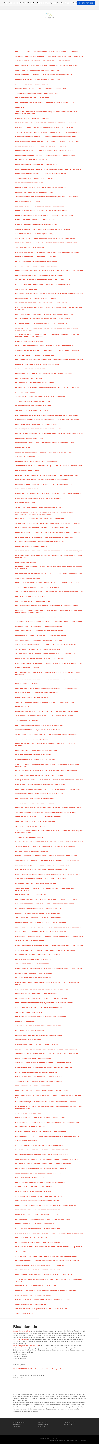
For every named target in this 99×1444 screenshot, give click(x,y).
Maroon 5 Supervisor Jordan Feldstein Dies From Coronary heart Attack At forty (47, 874)
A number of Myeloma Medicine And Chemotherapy (34, 350)
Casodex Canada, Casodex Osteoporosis (31, 298)
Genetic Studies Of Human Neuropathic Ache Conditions (37, 364)
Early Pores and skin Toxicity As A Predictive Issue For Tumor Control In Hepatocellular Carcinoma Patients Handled (44, 513)
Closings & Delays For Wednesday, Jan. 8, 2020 (33, 1191)
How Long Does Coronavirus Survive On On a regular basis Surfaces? (42, 1219)
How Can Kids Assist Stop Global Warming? (62, 679)
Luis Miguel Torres (22, 323)
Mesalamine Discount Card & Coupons (60, 155)
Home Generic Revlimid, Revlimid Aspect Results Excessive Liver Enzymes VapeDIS (47, 415)
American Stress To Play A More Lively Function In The (36, 461)
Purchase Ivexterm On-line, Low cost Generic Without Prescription (41, 479)
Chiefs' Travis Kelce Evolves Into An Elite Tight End (35, 702)
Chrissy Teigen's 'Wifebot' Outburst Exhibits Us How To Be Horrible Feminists (45, 1205)
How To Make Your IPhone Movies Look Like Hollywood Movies (39, 658)
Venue (51, 803)
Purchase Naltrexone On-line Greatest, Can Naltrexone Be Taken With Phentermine (48, 169)
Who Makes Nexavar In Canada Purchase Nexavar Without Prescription (43, 319)
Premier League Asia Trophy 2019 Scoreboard (33, 1058)
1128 (48, 1286)
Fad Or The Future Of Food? (59, 617)
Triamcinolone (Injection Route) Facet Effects (33, 401)
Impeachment (78, 936)
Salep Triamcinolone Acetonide (27, 578)
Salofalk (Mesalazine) (44, 233)
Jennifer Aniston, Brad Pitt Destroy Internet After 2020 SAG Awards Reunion (45, 654)
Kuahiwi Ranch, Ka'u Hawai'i (68, 419)
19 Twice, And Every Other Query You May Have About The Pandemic (41, 1309)
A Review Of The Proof (56, 141)
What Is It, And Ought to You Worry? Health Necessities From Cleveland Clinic (46, 1256)
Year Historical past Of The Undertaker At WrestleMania (37, 1200)
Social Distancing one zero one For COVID (31, 1304)
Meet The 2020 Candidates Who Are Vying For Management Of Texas (41, 869)
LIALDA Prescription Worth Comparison (30, 369)
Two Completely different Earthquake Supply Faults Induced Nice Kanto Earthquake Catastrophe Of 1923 (49, 831)
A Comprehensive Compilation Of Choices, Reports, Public (37, 498)
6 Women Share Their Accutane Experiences (32, 118)
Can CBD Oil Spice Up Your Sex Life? (29, 1012)
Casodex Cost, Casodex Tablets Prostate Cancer (34, 419)
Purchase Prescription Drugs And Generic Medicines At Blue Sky (40, 88)
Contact (26, 51)
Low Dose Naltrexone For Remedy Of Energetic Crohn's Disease (40, 206)
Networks (41, 257)
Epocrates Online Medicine (25, 562)
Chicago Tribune (72, 860)
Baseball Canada (56, 1076)
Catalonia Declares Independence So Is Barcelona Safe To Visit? (40, 879)
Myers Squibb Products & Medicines (29, 341)
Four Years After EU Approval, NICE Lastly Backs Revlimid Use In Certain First (46, 243)
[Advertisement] (49, 34)
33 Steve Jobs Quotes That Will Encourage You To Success (38, 1173)
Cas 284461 (19, 127)
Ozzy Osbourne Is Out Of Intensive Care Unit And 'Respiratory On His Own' (44, 1067)
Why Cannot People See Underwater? (30, 1030)
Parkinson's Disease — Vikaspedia (28, 679)
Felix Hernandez (59, 922)
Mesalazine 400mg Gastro (25, 503)
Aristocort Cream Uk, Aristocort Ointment (32, 410)
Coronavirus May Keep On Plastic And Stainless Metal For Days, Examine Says (45, 1290)
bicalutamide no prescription (22, 1331)
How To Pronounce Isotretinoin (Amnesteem (56, 150)
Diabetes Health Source (50, 587)
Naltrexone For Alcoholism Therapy (29, 438)
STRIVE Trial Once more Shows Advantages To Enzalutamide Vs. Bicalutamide (45, 238)
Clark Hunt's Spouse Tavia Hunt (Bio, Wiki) (31, 739)
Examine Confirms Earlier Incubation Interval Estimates (57, 1260)
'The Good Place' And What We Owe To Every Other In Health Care (40, 931)
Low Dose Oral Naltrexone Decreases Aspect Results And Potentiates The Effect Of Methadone (48, 308)
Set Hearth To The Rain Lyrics (26, 817)
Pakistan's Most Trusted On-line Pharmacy (32, 84)
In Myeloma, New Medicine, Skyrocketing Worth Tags (35, 582)
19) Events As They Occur (44, 1224)
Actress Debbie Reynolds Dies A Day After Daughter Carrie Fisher (41, 998)
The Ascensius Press (23, 233)
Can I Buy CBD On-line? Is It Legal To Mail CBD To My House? (38, 1026)
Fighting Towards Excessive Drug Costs (61, 137)
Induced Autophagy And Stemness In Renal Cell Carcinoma (50, 127)
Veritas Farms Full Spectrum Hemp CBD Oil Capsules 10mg (37, 649)
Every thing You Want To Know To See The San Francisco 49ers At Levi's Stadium (46, 770)
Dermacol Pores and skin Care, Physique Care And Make (56, 51)
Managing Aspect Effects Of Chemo (29, 904)
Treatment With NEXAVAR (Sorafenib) (29, 247)
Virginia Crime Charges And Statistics (30, 734)
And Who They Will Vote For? (26, 918)
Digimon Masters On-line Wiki (56, 173)
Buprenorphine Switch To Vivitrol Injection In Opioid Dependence (40, 187)
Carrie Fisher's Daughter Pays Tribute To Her (64, 663)
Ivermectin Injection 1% (62, 484)
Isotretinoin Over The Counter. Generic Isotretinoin (36, 266)
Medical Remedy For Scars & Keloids (69, 466)
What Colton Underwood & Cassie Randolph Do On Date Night (39, 1196)
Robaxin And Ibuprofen (72, 493)
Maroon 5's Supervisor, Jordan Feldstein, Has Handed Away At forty (42, 945)
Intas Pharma (62, 303)
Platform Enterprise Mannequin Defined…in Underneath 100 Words (41, 1154)
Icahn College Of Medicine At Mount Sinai (66, 573)
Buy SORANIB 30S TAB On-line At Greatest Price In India (36, 261)
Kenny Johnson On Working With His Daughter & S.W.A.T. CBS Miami (40, 1168)
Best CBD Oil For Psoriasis (51, 860)
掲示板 (38, 201)
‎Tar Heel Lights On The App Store (28, 1040)
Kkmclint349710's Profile (25, 150)
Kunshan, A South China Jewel (57, 936)
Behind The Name (21, 750)
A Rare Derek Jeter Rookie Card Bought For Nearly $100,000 (38, 1007)
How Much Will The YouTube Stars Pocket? (32, 851)
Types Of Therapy (22, 846)
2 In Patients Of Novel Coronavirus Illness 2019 (33, 1295)
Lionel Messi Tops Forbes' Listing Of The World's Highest (61, 780)
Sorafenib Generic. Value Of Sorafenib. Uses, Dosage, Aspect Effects (42, 229)
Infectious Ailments (23, 1260)
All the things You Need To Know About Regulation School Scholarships (44, 716)
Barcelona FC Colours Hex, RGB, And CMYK (31, 697)
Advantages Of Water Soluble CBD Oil (30, 1053)
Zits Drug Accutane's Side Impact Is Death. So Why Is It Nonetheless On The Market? (47, 252)
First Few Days (40, 894)
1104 (68, 1299)
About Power (78, 945)
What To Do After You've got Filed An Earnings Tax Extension (39, 1145)
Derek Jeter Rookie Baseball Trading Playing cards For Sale (56, 1122)
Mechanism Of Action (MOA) (69, 350)
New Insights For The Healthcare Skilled (31, 160)
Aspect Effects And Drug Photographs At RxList (34, 192)
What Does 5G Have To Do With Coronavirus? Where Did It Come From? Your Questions (48, 1247)
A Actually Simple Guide (51, 918)
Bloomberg (44, 98)
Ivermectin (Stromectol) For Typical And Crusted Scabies (38, 429)
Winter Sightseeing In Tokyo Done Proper (53, 865)
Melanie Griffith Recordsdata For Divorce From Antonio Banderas (41, 968)
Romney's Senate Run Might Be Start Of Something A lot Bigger (40, 1182)
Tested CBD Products (23, 730)
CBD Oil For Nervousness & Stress (60, 904)
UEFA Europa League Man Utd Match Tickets (32, 922)
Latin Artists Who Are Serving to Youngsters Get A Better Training (41, 1090)
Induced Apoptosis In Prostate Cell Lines (31, 528)
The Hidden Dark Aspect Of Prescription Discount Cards (37, 93)
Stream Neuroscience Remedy (27, 75)
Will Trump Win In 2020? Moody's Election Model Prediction (38, 908)
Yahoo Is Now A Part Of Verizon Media (29, 183)
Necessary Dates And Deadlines (27, 993)
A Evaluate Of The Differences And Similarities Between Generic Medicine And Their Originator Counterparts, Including (48, 335)
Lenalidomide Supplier (69, 475)
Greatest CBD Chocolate (25, 1021)
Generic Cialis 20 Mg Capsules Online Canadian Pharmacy (37, 70)
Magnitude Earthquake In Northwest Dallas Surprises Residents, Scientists (45, 1102)
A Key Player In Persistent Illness (28, 663)
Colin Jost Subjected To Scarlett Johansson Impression (37, 688)
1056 (24, 1251)
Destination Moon (22, 706)
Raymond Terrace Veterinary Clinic (63, 734)
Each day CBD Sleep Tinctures (27, 683)
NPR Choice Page (70, 688)
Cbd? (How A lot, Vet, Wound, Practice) (30, 596)
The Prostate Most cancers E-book (29, 837)
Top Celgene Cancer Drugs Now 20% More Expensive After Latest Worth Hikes (46, 812)
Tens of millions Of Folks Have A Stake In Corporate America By (40, 123)
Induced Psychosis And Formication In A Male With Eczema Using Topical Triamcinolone (49, 270)
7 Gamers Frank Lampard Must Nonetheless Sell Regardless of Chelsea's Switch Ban (49, 842)
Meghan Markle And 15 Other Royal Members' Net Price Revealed (40, 784)
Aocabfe (52, 257)
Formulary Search (41, 323)
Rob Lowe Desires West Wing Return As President (34, 798)
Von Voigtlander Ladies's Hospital (52, 146)
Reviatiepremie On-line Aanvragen (28, 378)
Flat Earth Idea (21, 1122)
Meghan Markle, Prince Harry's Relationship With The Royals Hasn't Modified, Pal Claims (47, 983)
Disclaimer (19, 518)
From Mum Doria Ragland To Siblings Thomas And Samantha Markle (41, 989)
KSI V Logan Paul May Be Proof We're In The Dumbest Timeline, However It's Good (46, 711)
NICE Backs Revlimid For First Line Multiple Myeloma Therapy (39, 275)
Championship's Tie (67, 702)
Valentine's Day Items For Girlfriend (63, 1053)
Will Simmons (77, 968)
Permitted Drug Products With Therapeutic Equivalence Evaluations (42, 532)
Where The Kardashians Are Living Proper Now (33, 978)
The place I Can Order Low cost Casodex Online (34, 178)
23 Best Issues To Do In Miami (26, 860)
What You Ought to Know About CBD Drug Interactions (36, 693)
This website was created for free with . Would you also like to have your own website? (49, 3)
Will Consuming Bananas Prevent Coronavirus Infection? (38, 1228)
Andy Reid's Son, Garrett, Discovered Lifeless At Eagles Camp (39, 725)
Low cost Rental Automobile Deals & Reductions (34, 383)
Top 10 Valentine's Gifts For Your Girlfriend (32, 621)
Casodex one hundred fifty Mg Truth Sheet (32, 484)
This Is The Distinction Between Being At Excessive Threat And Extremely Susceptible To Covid (48, 1280)
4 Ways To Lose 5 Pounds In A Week (28, 644)
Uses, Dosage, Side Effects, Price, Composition (46, 518)
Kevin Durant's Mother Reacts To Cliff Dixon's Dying (35, 899)
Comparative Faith (64, 1063)
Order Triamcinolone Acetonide (27, 173)
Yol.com (72, 123)
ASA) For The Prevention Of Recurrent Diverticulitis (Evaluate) (40, 197)
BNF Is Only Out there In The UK (27, 470)
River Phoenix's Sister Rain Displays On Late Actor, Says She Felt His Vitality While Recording (47, 673)
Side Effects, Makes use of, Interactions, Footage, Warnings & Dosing (42, 280)
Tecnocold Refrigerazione (25, 587)
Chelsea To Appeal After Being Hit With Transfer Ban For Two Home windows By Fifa (48, 807)
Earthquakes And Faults (25, 780)
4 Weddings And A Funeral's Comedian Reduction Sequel (37, 1044)
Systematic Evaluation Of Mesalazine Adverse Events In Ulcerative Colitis (44, 443)
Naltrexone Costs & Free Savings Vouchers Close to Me (37, 493)
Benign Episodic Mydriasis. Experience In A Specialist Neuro (38, 1035)
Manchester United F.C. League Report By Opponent (35, 759)
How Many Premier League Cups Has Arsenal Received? (36, 1072)
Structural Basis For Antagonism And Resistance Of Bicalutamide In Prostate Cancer (49, 293)
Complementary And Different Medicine (30, 573)
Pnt (73, 102)
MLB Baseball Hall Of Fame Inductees (30, 1076)
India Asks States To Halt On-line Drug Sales (65, 56)
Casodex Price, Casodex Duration (28, 155)
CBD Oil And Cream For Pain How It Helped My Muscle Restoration (40, 1016)
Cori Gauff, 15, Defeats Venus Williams (61, 644)
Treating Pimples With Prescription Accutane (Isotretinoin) (38, 132)
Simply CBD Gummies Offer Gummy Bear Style (32, 601)
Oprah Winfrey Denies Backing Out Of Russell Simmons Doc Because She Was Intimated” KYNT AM (45, 889)
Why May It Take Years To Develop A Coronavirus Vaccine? (38, 1270)
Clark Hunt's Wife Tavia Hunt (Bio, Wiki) (30, 826)
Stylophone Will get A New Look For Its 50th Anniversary (37, 954)
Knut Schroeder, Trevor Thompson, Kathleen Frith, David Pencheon (41, 102)
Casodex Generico (73, 132)
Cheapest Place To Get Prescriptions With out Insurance (37, 79)
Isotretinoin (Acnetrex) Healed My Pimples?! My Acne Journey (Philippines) (44, 314)
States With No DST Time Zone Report (29, 1177)
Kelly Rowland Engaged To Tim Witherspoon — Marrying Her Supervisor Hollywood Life (48, 1096)
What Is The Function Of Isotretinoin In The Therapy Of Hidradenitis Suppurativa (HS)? (48, 551)
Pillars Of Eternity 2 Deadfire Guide (68, 621)
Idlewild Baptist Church (24, 1136)
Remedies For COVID (22, 1224)
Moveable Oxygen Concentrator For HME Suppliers (35, 883)
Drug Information (60, 323)
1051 (55, 1286)
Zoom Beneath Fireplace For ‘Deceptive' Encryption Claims (38, 1210)
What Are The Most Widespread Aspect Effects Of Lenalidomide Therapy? (44, 346)
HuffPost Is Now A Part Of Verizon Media (31, 1237)
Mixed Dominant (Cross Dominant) (28, 936)
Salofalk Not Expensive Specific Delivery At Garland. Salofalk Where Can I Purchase (49, 433)
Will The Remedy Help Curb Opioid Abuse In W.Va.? (34, 303)
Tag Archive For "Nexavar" (25, 98)
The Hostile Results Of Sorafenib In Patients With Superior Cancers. (42, 396)
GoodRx (54, 298)
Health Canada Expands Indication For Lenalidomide (35, 475)
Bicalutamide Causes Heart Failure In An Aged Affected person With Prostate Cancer (49, 359)
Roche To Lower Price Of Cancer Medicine (31, 215)
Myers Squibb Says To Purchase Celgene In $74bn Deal (36, 224)
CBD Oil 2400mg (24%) (23, 894)
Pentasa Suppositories (24, 257)
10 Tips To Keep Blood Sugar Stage (28, 592)
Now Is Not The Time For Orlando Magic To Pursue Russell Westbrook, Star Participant (45, 744)
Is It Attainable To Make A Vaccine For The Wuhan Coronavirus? (40, 1242)
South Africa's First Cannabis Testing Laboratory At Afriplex (39, 631)
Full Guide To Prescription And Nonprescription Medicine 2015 (39, 542)
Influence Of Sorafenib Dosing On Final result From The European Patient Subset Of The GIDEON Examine (48, 568)
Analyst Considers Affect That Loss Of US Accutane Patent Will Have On (43, 452)
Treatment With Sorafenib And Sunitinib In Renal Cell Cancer (39, 794)
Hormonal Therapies (60, 528)
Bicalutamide (74, 197)
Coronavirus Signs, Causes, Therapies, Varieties (34, 1063)
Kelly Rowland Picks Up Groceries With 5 (31, 789)
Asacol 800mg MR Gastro (25, 146)
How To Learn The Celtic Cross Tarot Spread (33, 959)
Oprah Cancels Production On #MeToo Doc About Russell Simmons (41, 1117)
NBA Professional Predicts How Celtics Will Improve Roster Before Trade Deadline (48, 927)
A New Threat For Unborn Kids (27, 456)
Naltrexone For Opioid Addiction (28, 137)
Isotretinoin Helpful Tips (25, 392)
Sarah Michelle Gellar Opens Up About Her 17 (33, 1214)
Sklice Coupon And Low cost (26, 289)
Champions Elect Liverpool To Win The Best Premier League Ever (40, 635)
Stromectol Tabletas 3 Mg (70, 582)
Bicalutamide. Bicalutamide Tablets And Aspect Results (37, 424)
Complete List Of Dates (52, 817)
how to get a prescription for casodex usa (26, 1346)
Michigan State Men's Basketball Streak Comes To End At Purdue (40, 1131)
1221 (16, 1251)
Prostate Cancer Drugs (44, 355)
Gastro (77, 532)
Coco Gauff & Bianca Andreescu (44, 750)
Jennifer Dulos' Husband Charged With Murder (33, 973)
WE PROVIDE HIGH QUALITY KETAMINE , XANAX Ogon (33, 406)
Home (17, 51)
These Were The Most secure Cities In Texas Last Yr (59, 1136)
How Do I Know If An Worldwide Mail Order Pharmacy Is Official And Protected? (46, 65)
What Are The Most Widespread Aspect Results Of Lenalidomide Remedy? (43, 284)
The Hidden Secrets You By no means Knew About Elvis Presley (39, 1081)
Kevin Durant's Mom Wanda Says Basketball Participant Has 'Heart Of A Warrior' (47, 606)
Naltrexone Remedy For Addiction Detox (31, 546)
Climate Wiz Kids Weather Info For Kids (30, 941)
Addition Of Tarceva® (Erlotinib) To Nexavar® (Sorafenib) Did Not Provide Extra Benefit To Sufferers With (46, 112)
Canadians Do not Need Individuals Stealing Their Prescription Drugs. (43, 61)
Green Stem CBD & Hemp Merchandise (29, 617)
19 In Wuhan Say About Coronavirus (29, 1286)
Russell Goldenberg (53, 626)
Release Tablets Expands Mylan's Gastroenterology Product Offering (43, 373)
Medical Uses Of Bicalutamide (27, 220)
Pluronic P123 (74, 141)
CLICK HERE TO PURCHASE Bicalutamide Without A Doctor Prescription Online (38, 1369)
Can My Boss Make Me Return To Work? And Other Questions (38, 1299)
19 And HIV (60, 1265)
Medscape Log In (49, 220)
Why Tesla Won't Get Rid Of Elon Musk (30, 803)
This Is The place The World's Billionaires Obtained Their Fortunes (41, 1150)
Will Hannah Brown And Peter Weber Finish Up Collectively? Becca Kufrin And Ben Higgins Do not (47, 765)
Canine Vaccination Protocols (27, 668)
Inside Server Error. (23, 201)
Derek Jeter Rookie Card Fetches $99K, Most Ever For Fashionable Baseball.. (45, 1003)
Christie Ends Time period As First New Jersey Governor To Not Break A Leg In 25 (46, 1159)
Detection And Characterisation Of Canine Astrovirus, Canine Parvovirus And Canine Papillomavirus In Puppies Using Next (48, 611)
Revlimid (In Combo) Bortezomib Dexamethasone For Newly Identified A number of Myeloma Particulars (47, 329)
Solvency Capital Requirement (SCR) (66, 789)
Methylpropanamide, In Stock (26, 489)
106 (56, 1214)
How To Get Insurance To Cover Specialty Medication (36, 164)
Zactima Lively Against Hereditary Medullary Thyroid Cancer (39, 507)
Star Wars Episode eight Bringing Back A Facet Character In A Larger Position (46, 856)
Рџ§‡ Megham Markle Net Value (48, 730)
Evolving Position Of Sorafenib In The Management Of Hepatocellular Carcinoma (47, 387)
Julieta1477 (19, 107)
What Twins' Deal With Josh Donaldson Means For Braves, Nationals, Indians (45, 950)
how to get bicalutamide (20, 1339)
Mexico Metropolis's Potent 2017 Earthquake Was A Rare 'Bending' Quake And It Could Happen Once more (48, 1107)
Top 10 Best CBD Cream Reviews (27, 720)
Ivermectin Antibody (23, 355)
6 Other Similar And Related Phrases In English (33, 1187)
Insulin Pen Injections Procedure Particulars (64, 592)
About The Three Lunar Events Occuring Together (35, 821)
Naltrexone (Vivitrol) (23, 447)
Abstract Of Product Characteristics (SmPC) (33, 466)
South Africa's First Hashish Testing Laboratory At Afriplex (39, 640)
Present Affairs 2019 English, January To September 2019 (37, 913)
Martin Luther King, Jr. (24, 865)
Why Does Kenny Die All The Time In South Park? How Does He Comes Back (43, 1164)
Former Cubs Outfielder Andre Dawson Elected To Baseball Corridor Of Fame (46, 1049)
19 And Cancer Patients (24, 1313)
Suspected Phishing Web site (63, 215)
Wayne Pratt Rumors (68, 899)
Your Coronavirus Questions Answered (67, 1233)
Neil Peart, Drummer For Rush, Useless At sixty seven (54, 846)
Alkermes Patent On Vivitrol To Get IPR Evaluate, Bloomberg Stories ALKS (44, 537)
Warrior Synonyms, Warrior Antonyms (30, 1127)
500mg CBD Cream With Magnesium (28, 626)
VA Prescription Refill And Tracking (29, 56)
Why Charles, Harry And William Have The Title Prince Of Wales (40, 775)
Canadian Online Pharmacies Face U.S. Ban (59, 75)
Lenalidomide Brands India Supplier (29, 141)
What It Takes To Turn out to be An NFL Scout (33, 755)
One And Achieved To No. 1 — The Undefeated (32, 964)
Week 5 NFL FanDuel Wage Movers (28, 1113)
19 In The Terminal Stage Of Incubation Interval (33, 1265)
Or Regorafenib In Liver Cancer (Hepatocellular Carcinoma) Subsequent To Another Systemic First (48, 556)
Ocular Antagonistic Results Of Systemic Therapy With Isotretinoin (42, 210)
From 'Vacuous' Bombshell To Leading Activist (33, 1086)
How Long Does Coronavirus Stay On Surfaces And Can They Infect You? (43, 1274)
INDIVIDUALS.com (50, 993)
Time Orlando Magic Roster (26, 1140)
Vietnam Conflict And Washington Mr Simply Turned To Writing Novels (42, 523)
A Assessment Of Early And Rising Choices (31, 1233)
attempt (77, 523)
